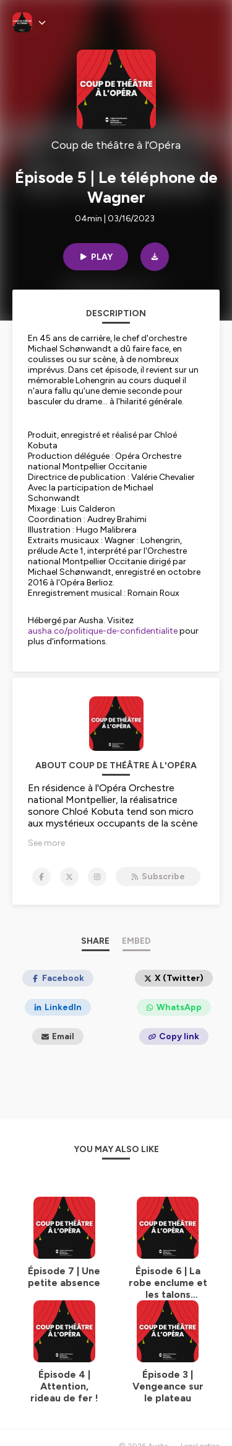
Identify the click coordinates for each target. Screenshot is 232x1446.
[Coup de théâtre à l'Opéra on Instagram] (97, 876)
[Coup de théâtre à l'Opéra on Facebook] (41, 876)
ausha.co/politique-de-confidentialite (103, 631)
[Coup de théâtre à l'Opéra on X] (69, 876)
